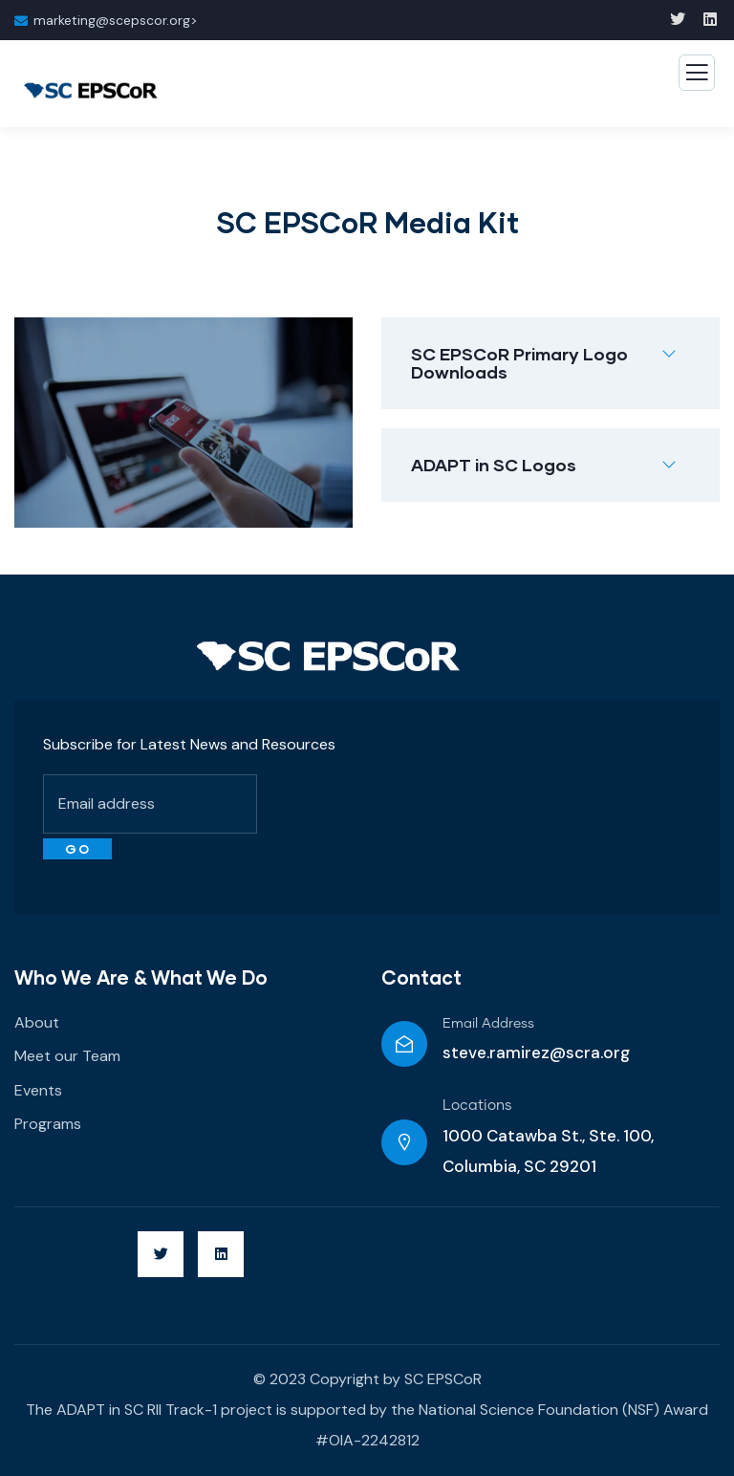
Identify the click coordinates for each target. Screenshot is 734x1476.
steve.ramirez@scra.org (536, 1052)
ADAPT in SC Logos (493, 464)
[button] (550, 363)
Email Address (488, 1024)
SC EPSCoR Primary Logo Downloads (519, 362)
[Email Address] (404, 1044)
